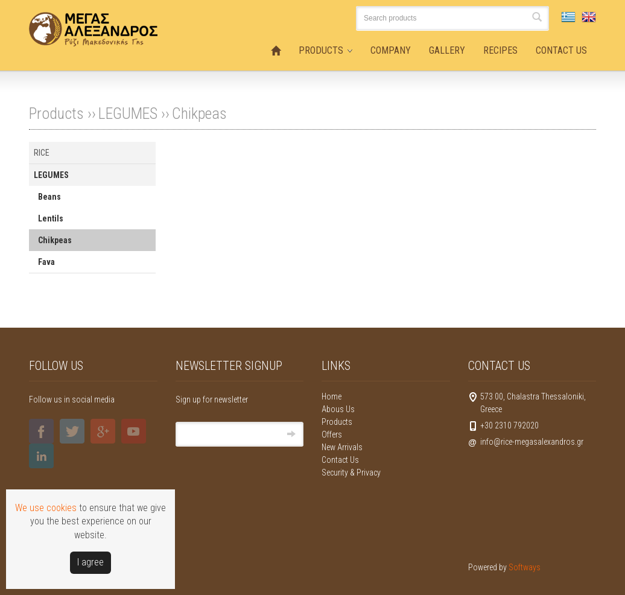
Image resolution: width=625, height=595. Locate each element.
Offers (332, 434)
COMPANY (390, 50)
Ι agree (90, 562)
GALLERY (447, 50)
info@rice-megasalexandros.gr (531, 442)
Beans (49, 197)
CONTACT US (561, 50)
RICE (41, 153)
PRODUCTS (321, 50)
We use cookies (46, 508)
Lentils (50, 218)
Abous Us (338, 409)
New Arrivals (342, 447)
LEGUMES (127, 113)
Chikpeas (199, 113)
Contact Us (340, 460)
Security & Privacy (351, 472)
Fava (46, 262)
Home (331, 396)
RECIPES (500, 50)
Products (337, 422)
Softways (525, 567)
